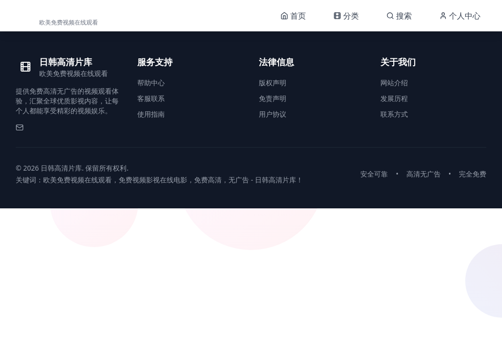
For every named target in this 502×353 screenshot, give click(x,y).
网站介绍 (394, 82)
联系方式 (394, 114)
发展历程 (394, 98)
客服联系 (151, 98)
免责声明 (272, 98)
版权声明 (272, 82)
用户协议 (272, 114)
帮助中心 (151, 82)
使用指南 (151, 114)
